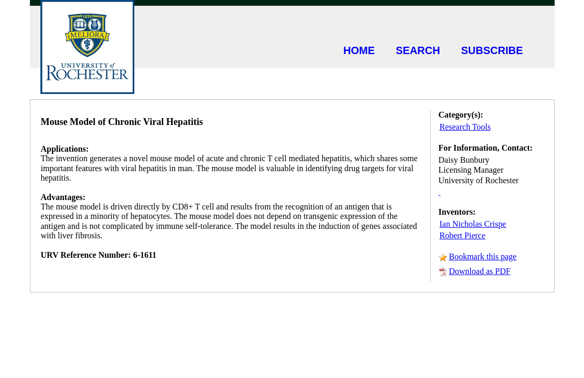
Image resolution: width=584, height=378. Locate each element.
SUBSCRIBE (492, 50)
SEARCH (418, 50)
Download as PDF (480, 271)
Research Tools (465, 126)
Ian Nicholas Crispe (473, 223)
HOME (359, 50)
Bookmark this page (483, 256)
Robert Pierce (463, 235)
